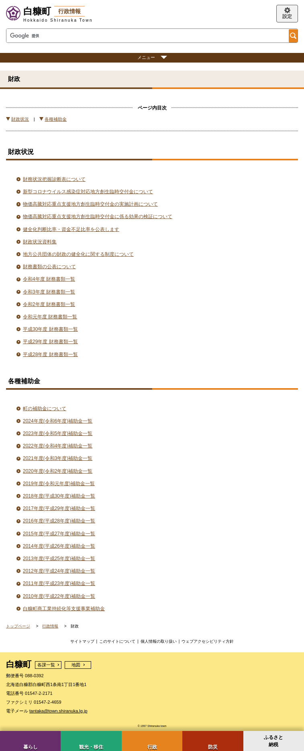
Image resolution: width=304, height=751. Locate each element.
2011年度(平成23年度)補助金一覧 (59, 583)
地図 (75, 664)
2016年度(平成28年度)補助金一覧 (59, 521)
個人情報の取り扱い (159, 641)
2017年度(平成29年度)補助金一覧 (59, 508)
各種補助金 (56, 119)
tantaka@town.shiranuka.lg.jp (58, 710)
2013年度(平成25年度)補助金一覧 (59, 558)
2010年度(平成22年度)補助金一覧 (59, 596)
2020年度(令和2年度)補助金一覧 (57, 471)
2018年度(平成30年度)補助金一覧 (59, 496)
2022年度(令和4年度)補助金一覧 (57, 446)
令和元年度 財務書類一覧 (50, 317)
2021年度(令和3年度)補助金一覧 (57, 458)
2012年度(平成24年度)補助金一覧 (59, 571)
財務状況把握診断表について (54, 179)
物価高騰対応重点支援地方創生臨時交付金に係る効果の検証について (97, 216)
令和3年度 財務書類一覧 (49, 292)
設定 (287, 16)
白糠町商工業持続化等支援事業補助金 (64, 608)
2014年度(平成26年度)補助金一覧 (59, 546)
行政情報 (50, 626)
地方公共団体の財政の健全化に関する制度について (78, 254)
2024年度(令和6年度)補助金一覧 (57, 421)
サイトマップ (82, 641)
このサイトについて (117, 641)
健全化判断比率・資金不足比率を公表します (71, 229)
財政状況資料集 (40, 242)
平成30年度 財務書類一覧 (50, 329)
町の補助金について (44, 408)
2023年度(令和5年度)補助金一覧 (57, 433)
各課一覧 (46, 664)
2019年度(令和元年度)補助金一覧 (59, 483)
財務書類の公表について (49, 266)
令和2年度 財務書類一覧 (49, 304)
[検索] (147, 36)
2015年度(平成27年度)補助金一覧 (59, 533)
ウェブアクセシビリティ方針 (208, 641)
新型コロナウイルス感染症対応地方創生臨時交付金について (88, 191)
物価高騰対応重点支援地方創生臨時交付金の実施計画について (90, 204)
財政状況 (20, 119)
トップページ (18, 626)
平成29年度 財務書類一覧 (50, 341)
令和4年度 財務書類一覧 (49, 279)
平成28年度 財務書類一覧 (50, 354)
